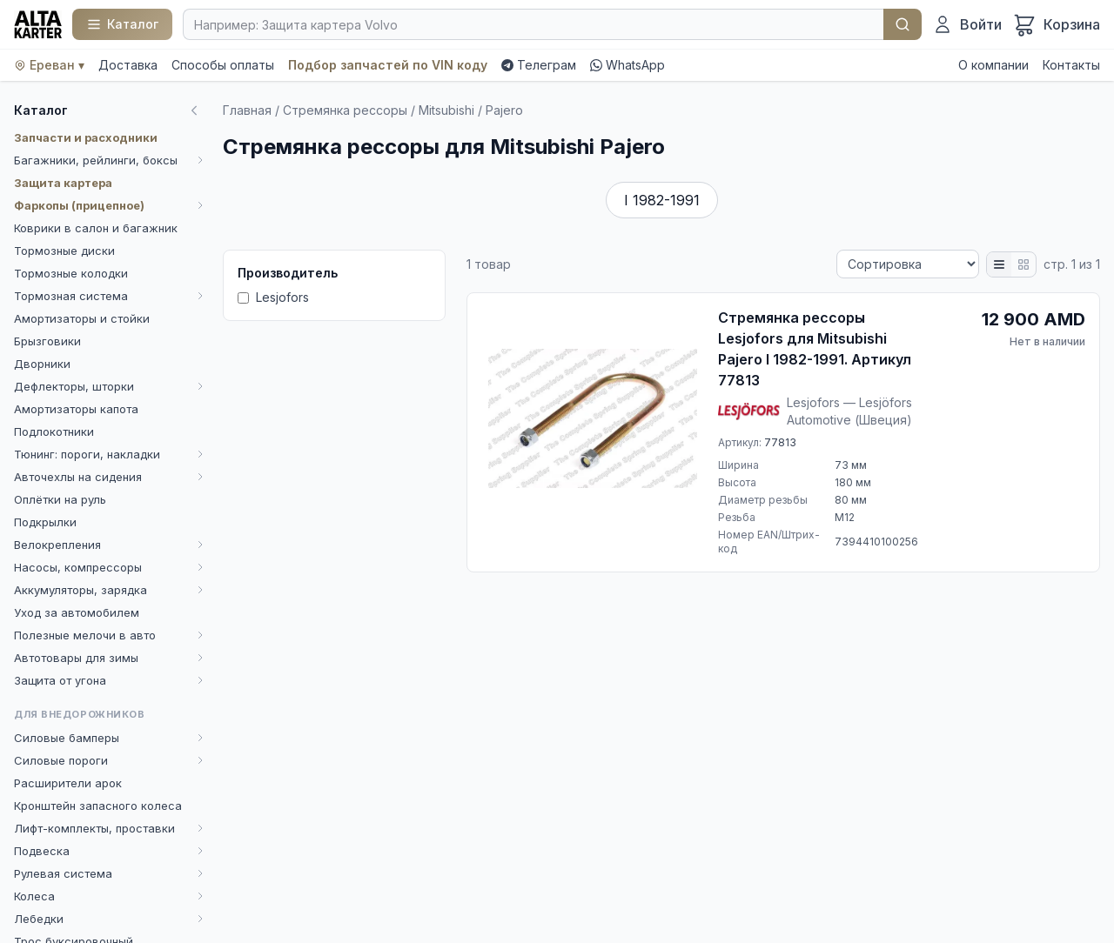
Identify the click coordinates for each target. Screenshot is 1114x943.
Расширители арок (68, 783)
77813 (780, 442)
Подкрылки (45, 522)
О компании (993, 64)
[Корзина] (1056, 24)
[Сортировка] (907, 264)
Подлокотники (54, 431)
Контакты (1071, 64)
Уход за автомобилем (76, 612)
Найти (902, 24)
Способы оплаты (222, 64)
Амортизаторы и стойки (82, 318)
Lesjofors (273, 297)
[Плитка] (1023, 264)
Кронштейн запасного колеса (98, 806)
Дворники (42, 364)
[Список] (999, 264)
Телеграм (538, 64)
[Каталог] (122, 24)
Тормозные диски (64, 250)
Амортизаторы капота (76, 409)
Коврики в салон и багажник (96, 228)
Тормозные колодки (71, 273)
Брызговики (47, 341)
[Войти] (967, 24)
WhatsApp (627, 64)
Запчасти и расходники (86, 137)
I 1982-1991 (662, 200)
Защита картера (63, 183)
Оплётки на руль (60, 499)
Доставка (128, 64)
